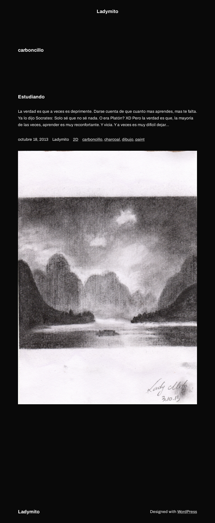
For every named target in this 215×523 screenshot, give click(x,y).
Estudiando (31, 96)
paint (140, 139)
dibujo (127, 139)
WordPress (187, 511)
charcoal (112, 139)
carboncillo (92, 139)
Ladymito (107, 11)
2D (75, 139)
